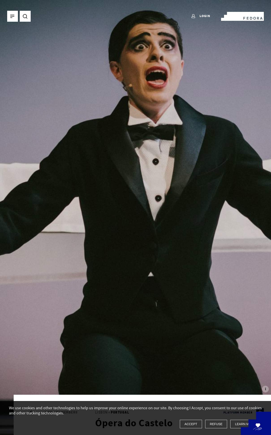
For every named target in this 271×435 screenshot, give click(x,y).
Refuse (216, 424)
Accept (191, 424)
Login (200, 16)
